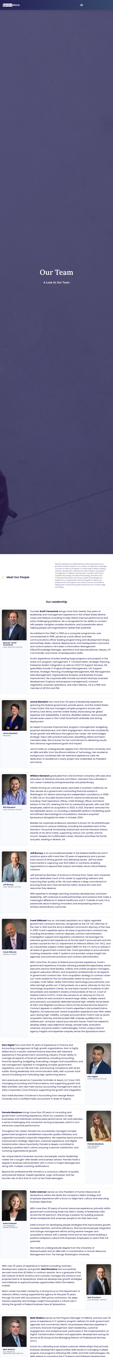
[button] (82, 5)
